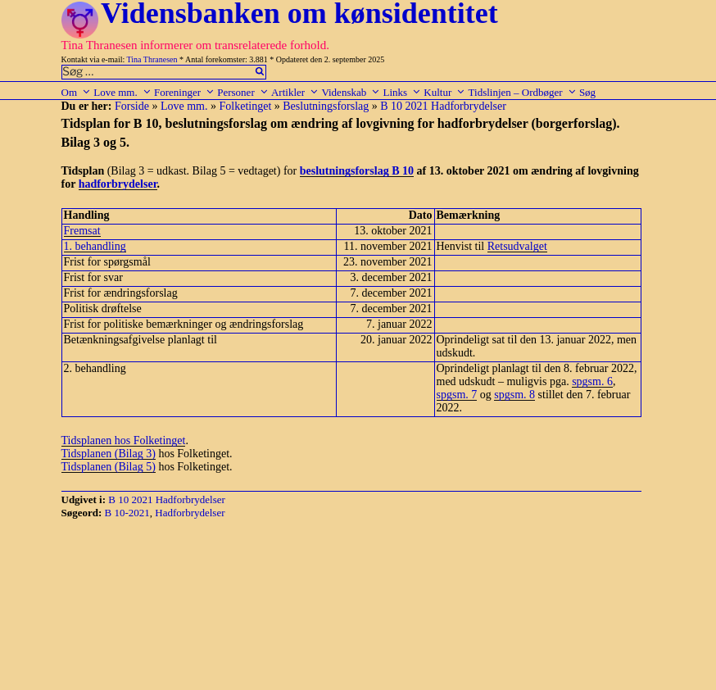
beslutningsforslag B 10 (357, 171)
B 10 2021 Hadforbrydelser (443, 106)
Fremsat (82, 231)
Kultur (444, 92)
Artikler (295, 92)
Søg (587, 92)
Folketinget (246, 106)
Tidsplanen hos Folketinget (123, 440)
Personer (243, 92)
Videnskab (350, 92)
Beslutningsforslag (326, 106)
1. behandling (95, 246)
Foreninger (184, 92)
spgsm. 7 (457, 394)
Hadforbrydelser (189, 512)
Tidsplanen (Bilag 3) (108, 453)
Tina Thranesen (152, 59)
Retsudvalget (517, 246)
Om (76, 92)
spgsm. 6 (592, 381)
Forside (132, 106)
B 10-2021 (127, 512)
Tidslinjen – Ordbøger (523, 92)
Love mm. (122, 92)
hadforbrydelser (118, 184)
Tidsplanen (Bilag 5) (108, 467)
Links (402, 92)
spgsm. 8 (514, 394)
